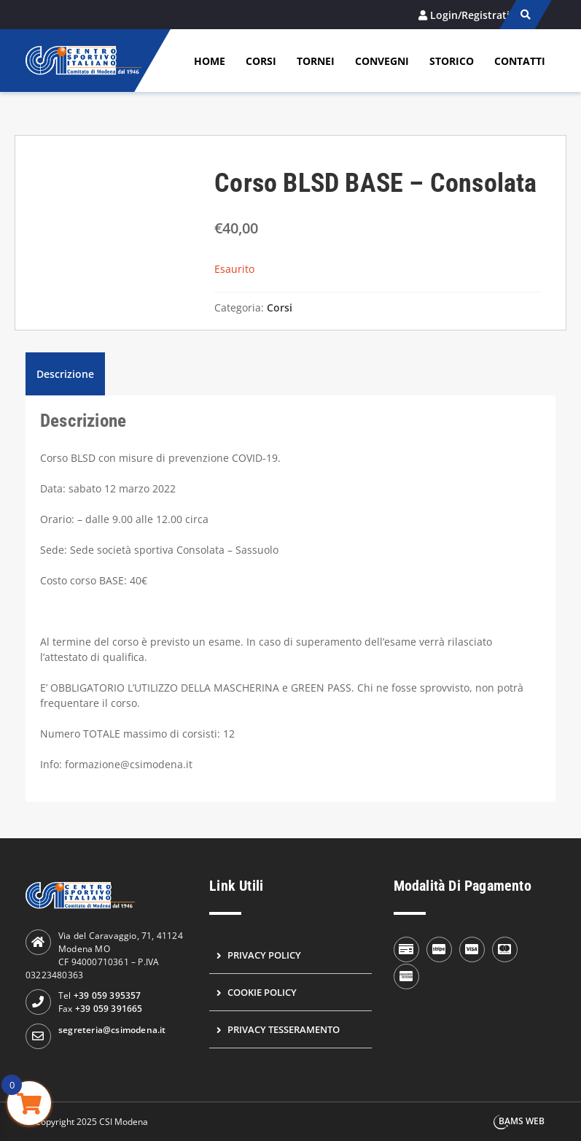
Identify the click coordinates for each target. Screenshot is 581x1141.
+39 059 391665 (109, 1008)
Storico (451, 61)
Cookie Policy (262, 992)
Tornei (316, 61)
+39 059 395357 (107, 995)
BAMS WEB (522, 1121)
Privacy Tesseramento (283, 1029)
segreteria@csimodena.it (112, 1030)
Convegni (382, 61)
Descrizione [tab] (65, 374)
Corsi (261, 61)
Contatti (519, 61)
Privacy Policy (264, 955)
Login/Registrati (470, 15)
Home (209, 61)
